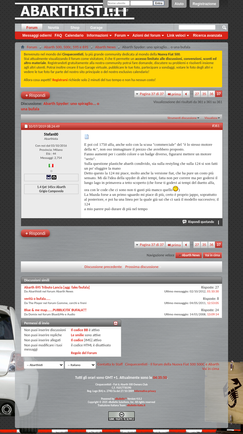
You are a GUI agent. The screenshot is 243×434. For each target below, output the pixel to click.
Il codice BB (79, 330)
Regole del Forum (84, 353)
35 (204, 94)
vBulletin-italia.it (136, 405)
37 (219, 94)
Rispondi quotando (198, 222)
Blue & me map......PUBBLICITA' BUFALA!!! (55, 310)
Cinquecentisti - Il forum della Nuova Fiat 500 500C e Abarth (172, 364)
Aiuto (179, 4)
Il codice (77, 340)
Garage (96, 28)
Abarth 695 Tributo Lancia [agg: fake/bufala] (57, 287)
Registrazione (204, 4)
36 (211, 94)
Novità (53, 28)
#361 (215, 126)
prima (174, 94)
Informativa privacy (145, 391)
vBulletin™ (121, 398)
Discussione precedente (103, 266)
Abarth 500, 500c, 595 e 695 (66, 47)
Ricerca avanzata (207, 35)
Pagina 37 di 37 (152, 94)
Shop (74, 28)
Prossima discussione (142, 266)
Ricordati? (118, 10)
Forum (31, 28)
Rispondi (35, 95)
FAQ (58, 35)
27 (197, 94)
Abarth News (105, 47)
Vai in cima (212, 255)
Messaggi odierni (37, 35)
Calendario (74, 35)
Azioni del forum (146, 35)
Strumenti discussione (182, 118)
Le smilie (77, 335)
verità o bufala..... (37, 299)
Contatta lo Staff (110, 364)
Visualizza (210, 118)
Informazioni (97, 35)
